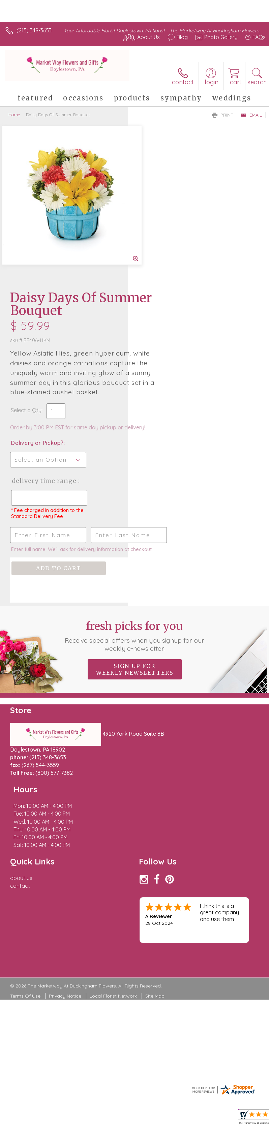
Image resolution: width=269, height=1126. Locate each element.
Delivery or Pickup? (165, 293)
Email (251, 115)
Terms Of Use (25, 841)
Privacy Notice (65, 841)
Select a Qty (154, 254)
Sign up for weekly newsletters (134, 545)
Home (14, 114)
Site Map (155, 841)
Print (223, 115)
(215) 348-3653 (34, 30)
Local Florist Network (113, 841)
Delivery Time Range (161, 338)
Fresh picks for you (134, 512)
